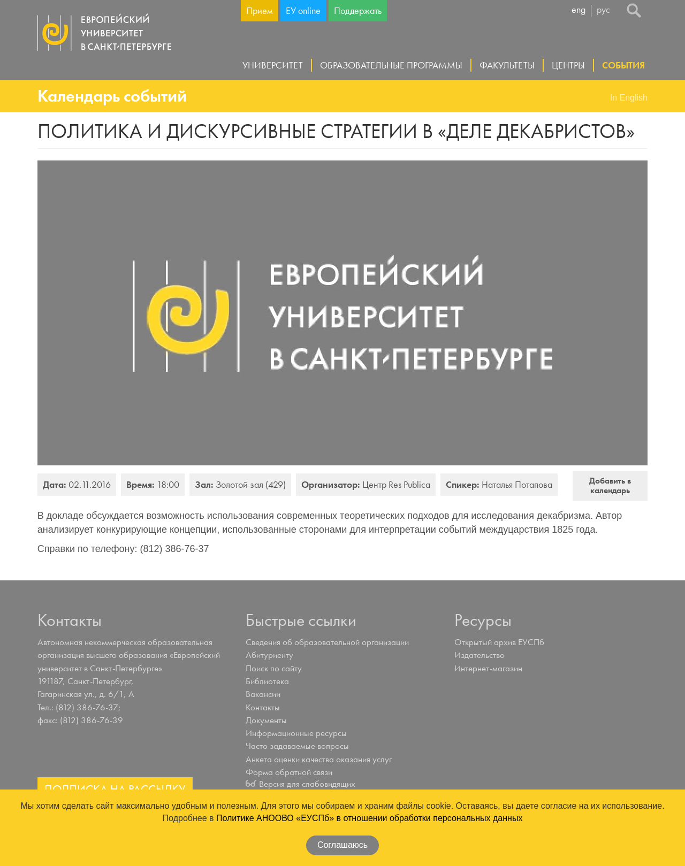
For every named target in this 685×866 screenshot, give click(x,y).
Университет (272, 65)
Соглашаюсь (342, 844)
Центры (568, 65)
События (623, 65)
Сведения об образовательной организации (327, 642)
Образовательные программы (391, 65)
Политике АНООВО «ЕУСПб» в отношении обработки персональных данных (369, 818)
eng (578, 10)
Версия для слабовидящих (307, 784)
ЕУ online (303, 10)
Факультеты (507, 65)
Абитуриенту (269, 655)
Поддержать (358, 10)
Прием (259, 10)
